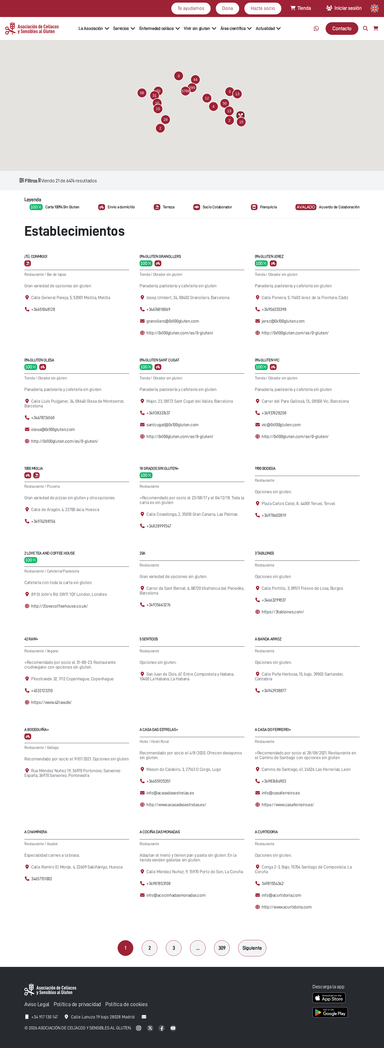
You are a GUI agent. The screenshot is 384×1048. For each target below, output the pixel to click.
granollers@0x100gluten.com (172, 321)
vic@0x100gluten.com (281, 425)
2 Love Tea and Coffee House (49, 553)
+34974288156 (43, 521)
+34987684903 (274, 781)
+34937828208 (274, 413)
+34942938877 (274, 690)
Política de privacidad (77, 1004)
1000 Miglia (33, 468)
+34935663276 (158, 605)
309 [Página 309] (222, 947)
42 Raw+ (31, 639)
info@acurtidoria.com (281, 895)
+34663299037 (274, 600)
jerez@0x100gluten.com (283, 321)
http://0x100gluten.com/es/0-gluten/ (179, 333)
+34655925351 (158, 781)
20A (142, 553)
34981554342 (273, 883)
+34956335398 (274, 309)
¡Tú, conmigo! (35, 257)
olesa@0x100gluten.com (53, 429)
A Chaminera (35, 832)
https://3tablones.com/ (283, 612)
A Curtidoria (266, 832)
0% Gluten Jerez (269, 257)
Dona (227, 8)
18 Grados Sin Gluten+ (159, 468)
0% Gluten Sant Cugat (159, 360)
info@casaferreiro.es (281, 793)
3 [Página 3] (174, 947)
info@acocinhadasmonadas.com (175, 895)
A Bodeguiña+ (36, 730)
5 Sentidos (149, 639)
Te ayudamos (191, 8)
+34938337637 (158, 413)
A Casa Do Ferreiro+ (273, 730)
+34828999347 (158, 526)
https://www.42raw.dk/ (51, 702)
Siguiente (252, 947)
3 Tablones (264, 553)
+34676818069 (158, 309)
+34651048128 (43, 309)
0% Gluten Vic (267, 360)
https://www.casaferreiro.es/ (288, 805)
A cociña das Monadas (160, 832)
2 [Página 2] (150, 947)
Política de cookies (126, 1004)
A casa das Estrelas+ (159, 730)
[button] (185, 91)
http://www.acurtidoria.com (287, 907)
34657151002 (41, 879)
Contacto (342, 28)
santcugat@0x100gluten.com (172, 425)
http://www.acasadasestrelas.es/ (176, 805)
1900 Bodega (265, 468)
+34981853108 (158, 883)
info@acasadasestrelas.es (170, 793)
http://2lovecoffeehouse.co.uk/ (59, 606)
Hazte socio (263, 8)
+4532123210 (42, 690)
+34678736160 (42, 418)
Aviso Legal (37, 1004)
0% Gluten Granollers (160, 257)
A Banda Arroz (268, 639)
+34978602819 (274, 515)
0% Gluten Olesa (39, 360)
